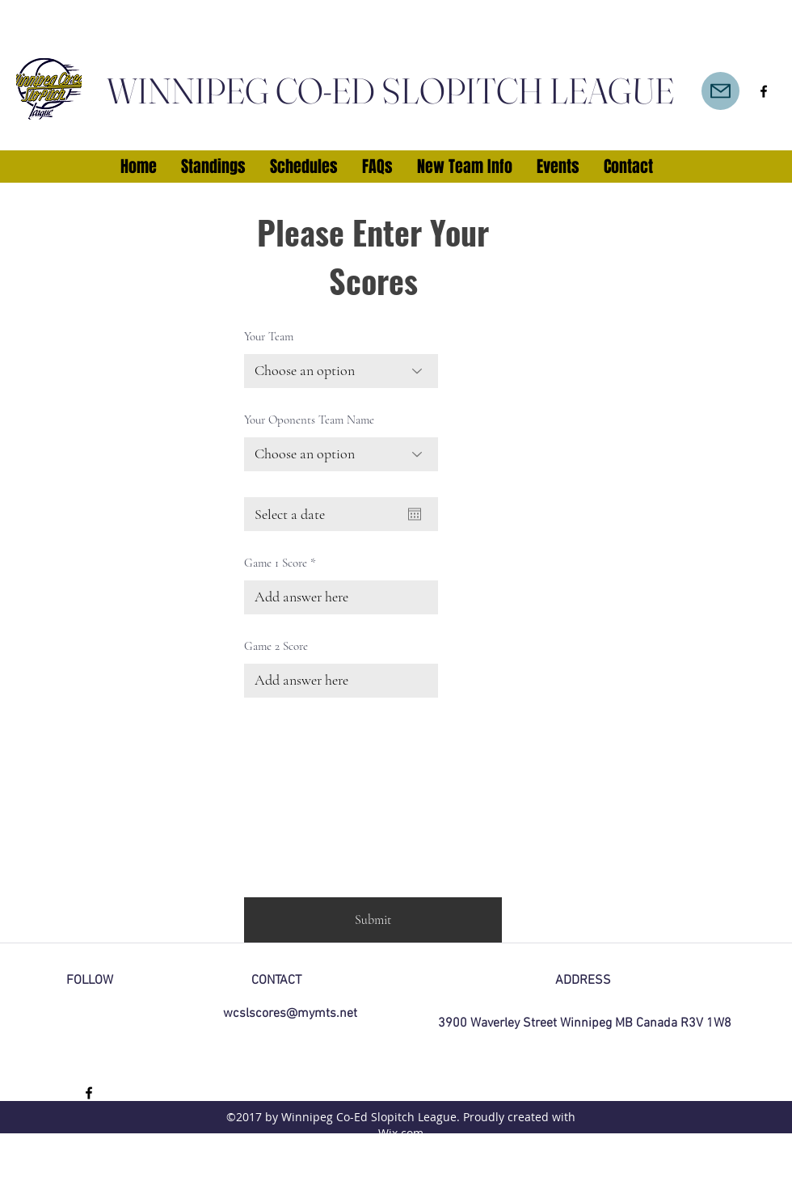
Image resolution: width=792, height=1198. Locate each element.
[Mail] (720, 91)
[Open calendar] (414, 514)
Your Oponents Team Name (309, 420)
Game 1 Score (275, 563)
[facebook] (764, 91)
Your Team (268, 337)
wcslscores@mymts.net (290, 1014)
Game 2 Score (276, 646)
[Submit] (373, 920)
